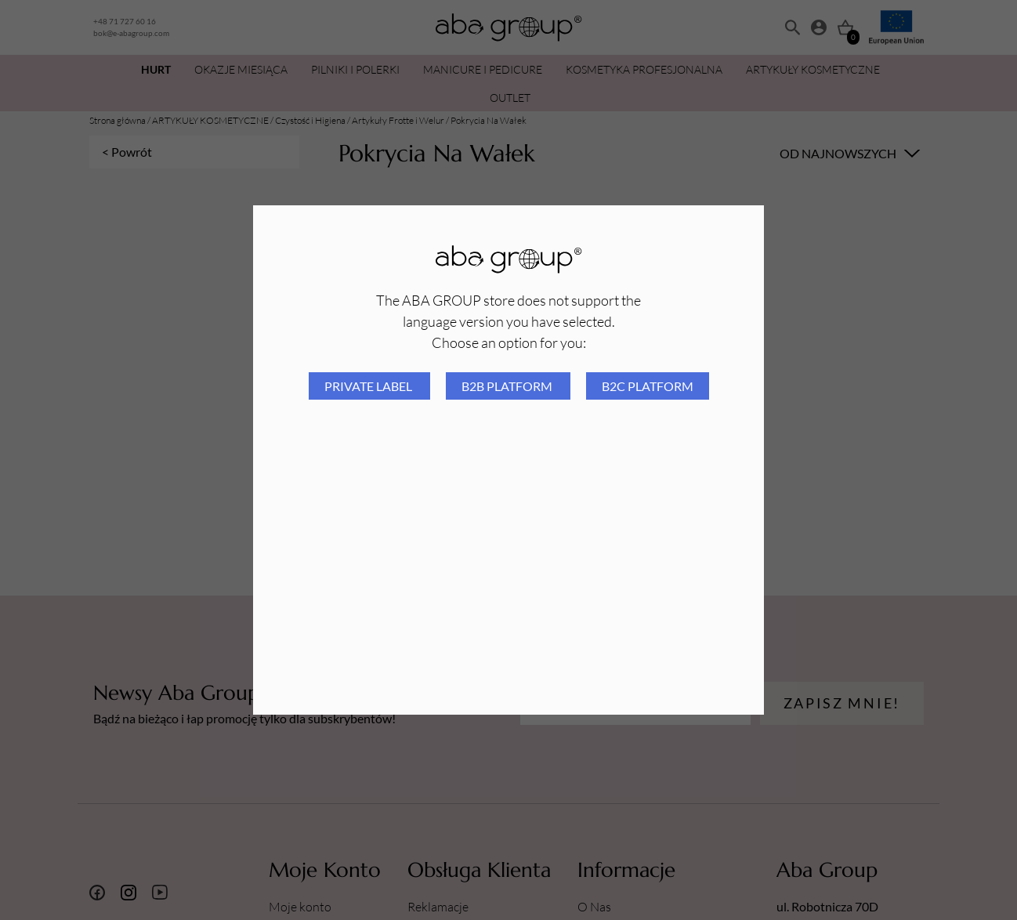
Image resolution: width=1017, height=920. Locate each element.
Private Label (369, 386)
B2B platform (508, 386)
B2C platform (647, 386)
